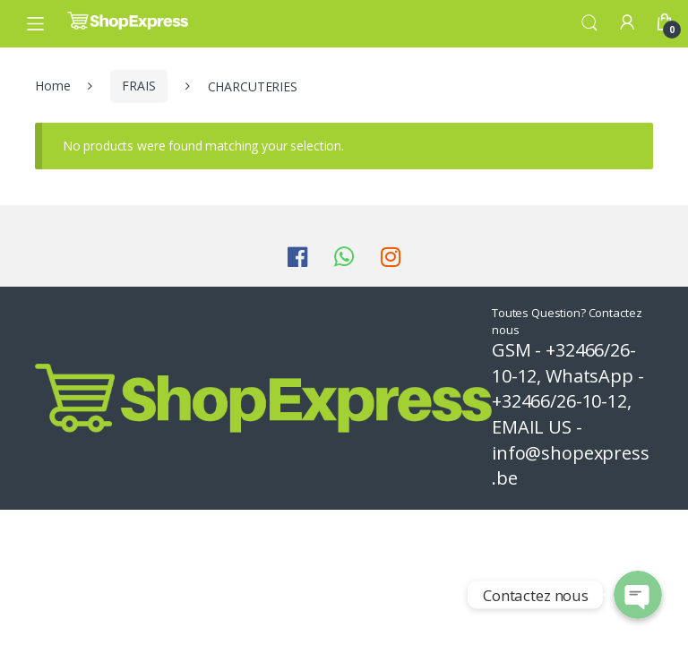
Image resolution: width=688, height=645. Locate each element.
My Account (627, 23)
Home (52, 85)
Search (589, 23)
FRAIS (138, 85)
